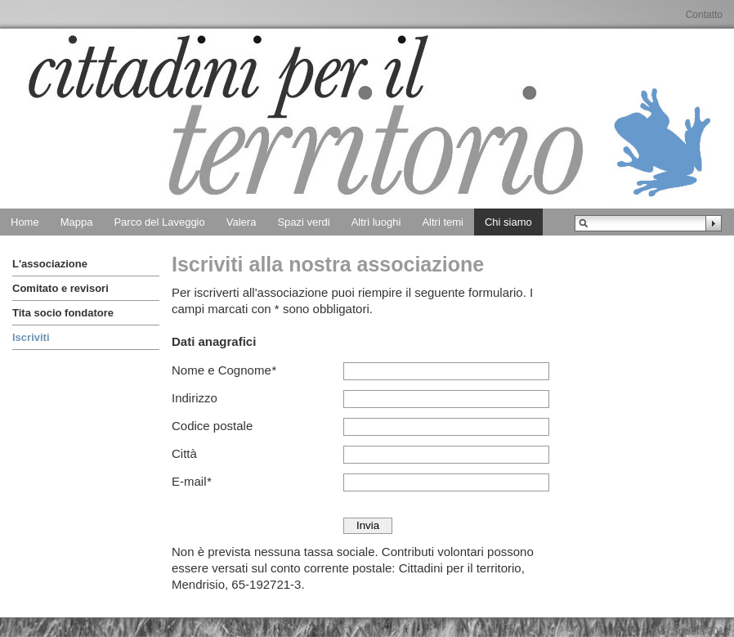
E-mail (191, 481)
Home (25, 222)
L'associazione (49, 264)
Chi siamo (508, 222)
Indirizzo (194, 398)
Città (184, 453)
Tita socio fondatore (63, 313)
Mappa (76, 222)
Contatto (704, 14)
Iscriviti (31, 337)
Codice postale (212, 426)
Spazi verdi (303, 222)
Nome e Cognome (224, 370)
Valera (241, 222)
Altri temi (442, 222)
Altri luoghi (376, 222)
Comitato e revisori (60, 288)
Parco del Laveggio (159, 222)
